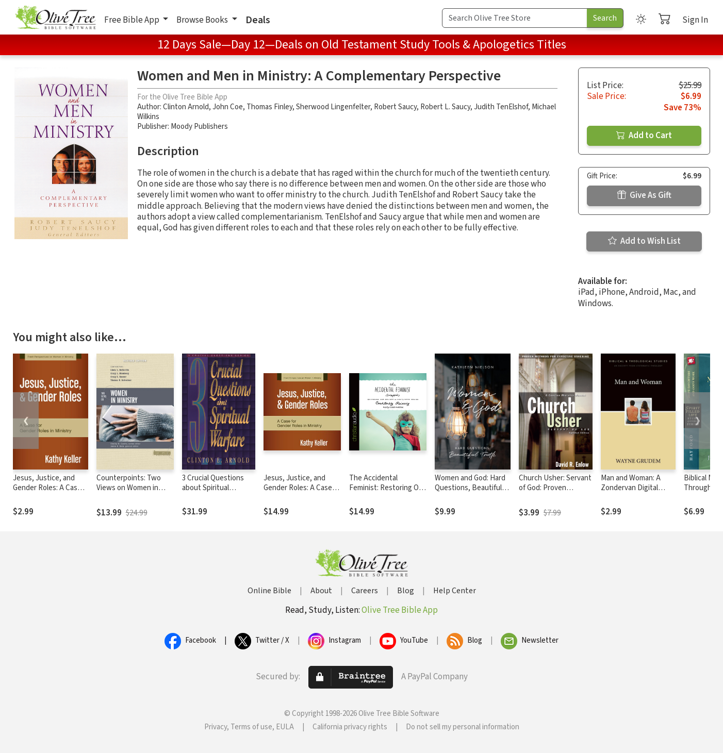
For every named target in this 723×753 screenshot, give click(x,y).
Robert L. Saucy (445, 107)
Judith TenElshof (501, 107)
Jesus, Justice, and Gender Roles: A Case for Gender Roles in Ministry (47, 493)
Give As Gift (644, 195)
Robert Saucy (395, 107)
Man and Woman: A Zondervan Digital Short (631, 488)
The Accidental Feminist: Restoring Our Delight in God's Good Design (387, 493)
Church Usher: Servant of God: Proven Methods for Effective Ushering (555, 493)
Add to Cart (644, 135)
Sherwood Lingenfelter (333, 107)
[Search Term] (514, 18)
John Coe (227, 107)
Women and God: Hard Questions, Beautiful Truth (470, 488)
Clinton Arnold (186, 107)
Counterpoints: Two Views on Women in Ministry (128, 488)
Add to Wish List (644, 241)
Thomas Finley (269, 107)
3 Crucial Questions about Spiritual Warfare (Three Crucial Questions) (218, 493)
